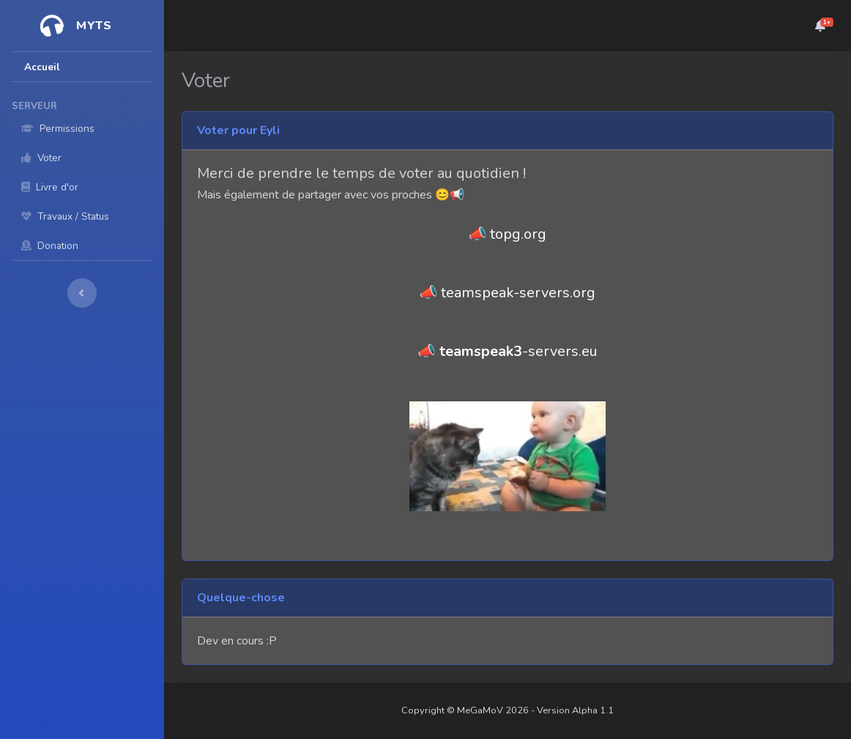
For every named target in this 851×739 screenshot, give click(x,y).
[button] (820, 25)
